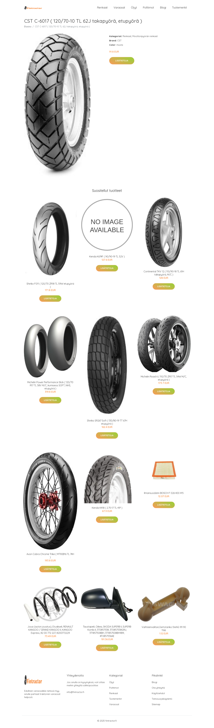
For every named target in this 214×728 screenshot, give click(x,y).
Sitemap (156, 706)
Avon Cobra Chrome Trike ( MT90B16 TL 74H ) (50, 558)
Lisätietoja (121, 62)
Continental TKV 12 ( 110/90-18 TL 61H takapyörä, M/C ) (164, 275)
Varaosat (119, 8)
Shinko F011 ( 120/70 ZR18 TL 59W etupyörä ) (50, 287)
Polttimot (148, 8)
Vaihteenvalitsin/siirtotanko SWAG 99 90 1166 (164, 631)
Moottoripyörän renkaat (145, 38)
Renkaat (102, 8)
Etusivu (27, 28)
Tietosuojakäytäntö (162, 700)
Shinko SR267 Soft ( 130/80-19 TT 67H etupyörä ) (107, 424)
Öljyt (134, 8)
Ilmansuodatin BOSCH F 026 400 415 (164, 495)
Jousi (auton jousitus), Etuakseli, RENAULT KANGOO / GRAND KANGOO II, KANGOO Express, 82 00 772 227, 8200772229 (50, 632)
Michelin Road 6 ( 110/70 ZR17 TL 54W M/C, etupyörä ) (164, 380)
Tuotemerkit (179, 8)
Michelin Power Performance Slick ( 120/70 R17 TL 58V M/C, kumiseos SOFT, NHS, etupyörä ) (50, 387)
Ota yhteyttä (158, 689)
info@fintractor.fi (75, 694)
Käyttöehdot (158, 695)
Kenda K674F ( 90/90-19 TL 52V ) (107, 258)
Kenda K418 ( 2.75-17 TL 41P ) (107, 509)
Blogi (163, 8)
